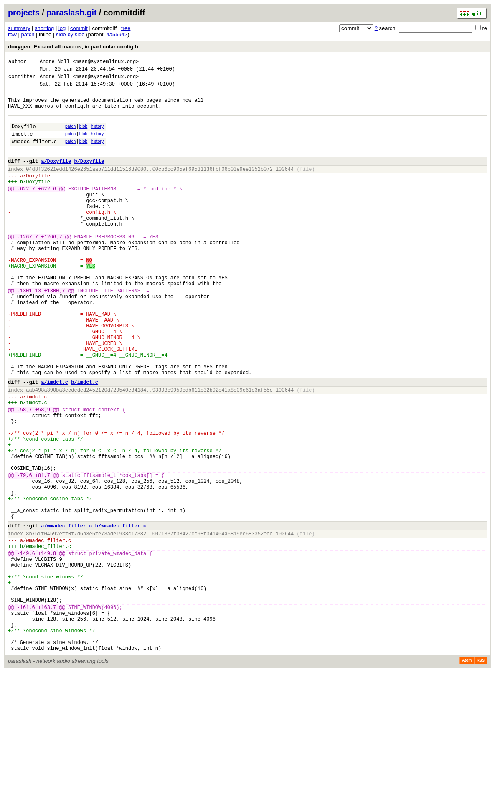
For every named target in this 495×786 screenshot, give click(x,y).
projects (24, 12)
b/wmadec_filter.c (120, 614)
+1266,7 (51, 266)
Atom (467, 774)
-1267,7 (27, 266)
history (97, 135)
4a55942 (117, 34)
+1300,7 (54, 331)
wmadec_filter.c (34, 153)
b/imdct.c (84, 442)
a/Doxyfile (56, 176)
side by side (70, 34)
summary (19, 28)
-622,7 (26, 208)
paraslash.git (71, 12)
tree (125, 28)
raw (12, 34)
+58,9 (42, 474)
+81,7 (42, 554)
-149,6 (26, 647)
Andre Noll (55, 62)
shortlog (44, 28)
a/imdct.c (54, 442)
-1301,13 (29, 331)
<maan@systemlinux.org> (106, 62)
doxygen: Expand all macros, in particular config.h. (74, 46)
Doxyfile (24, 136)
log (62, 28)
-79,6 (24, 554)
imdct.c (22, 145)
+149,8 (47, 647)
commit (79, 28)
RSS (481, 774)
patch (28, 34)
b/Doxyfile (89, 176)
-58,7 (24, 474)
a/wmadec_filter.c (66, 614)
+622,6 (47, 208)
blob (83, 135)
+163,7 (47, 712)
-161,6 (26, 712)
